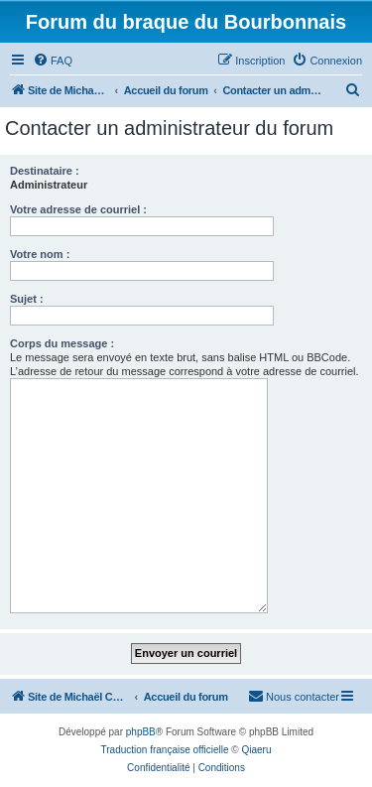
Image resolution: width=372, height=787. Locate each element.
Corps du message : (62, 343)
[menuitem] (52, 60)
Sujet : (27, 299)
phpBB (141, 731)
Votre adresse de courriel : (78, 209)
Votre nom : (39, 254)
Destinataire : (44, 171)
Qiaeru (256, 749)
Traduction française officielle (165, 749)
